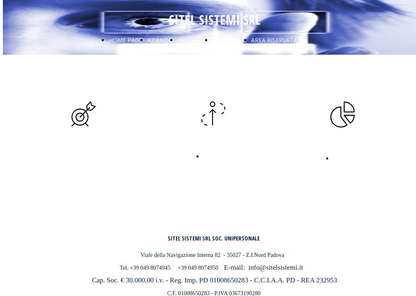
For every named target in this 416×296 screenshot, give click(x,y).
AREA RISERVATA (274, 40)
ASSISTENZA (229, 40)
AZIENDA (159, 40)
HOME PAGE (125, 40)
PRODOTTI (192, 40)
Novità (212, 156)
